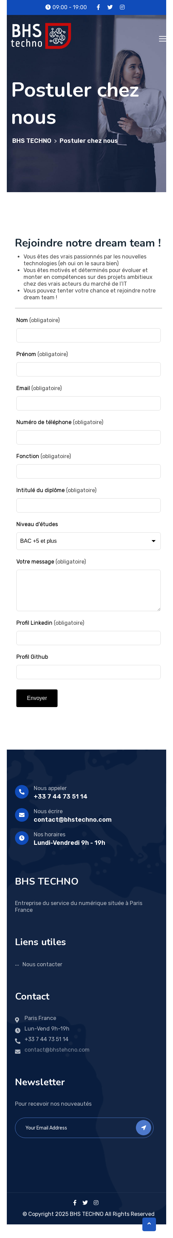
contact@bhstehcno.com (57, 1050)
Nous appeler (50, 788)
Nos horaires (49, 834)
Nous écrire (48, 811)
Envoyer (37, 698)
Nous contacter (42, 964)
